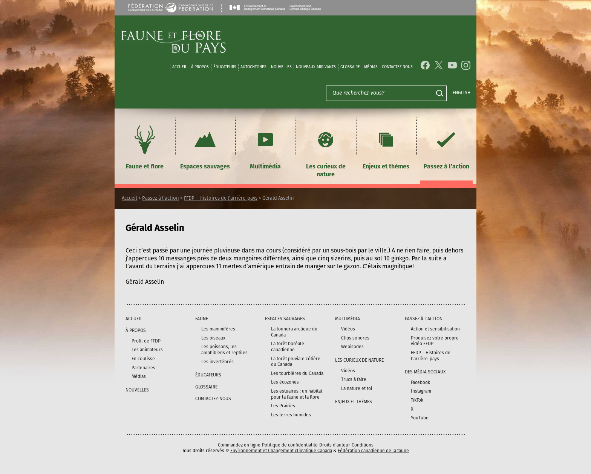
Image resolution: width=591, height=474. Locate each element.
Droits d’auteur (334, 445)
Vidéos (348, 329)
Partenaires (143, 367)
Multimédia (265, 146)
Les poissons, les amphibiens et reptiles (224, 349)
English (461, 92)
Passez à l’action (446, 146)
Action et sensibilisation (435, 329)
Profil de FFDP (146, 341)
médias (371, 66)
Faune (201, 318)
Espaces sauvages (205, 146)
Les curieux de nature (326, 150)
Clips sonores (355, 338)
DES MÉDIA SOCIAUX (425, 372)
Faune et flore (145, 146)
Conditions (363, 445)
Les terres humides (291, 414)
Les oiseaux (213, 338)
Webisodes (352, 346)
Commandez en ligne (239, 445)
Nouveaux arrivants (316, 66)
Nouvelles (281, 66)
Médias (139, 376)
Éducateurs (224, 66)
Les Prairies (283, 405)
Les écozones (285, 382)
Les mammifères (218, 329)
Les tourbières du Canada (297, 373)
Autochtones (253, 66)
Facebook (420, 382)
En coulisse (143, 358)
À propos (200, 66)
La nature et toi (356, 388)
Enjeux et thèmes (386, 146)
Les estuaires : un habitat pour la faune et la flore (296, 394)
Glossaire (350, 66)
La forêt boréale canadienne (287, 346)
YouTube (420, 417)
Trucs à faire (353, 379)
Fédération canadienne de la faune (373, 450)
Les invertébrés (217, 361)
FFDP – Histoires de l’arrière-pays (220, 198)
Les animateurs (147, 349)
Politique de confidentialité (290, 445)
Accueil (179, 66)
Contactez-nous (397, 66)
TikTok (417, 400)
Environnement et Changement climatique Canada (281, 450)
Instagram (421, 391)
